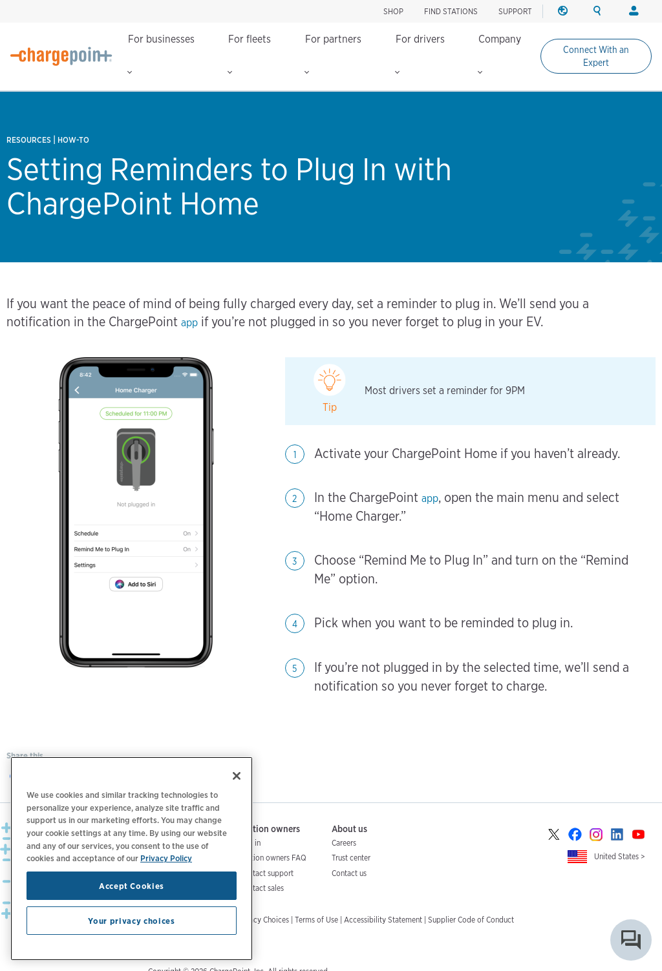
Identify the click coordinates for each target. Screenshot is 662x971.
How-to (73, 140)
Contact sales (262, 888)
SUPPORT (515, 11)
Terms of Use (316, 919)
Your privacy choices (131, 920)
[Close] (236, 776)
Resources (28, 140)
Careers (344, 843)
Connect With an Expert (596, 56)
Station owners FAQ (273, 857)
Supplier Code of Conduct (471, 919)
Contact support (267, 873)
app (189, 323)
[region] (131, 859)
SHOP (393, 11)
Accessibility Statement (383, 919)
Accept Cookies (131, 886)
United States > (619, 856)
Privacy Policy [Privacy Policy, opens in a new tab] (166, 858)
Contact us (349, 873)
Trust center (351, 857)
